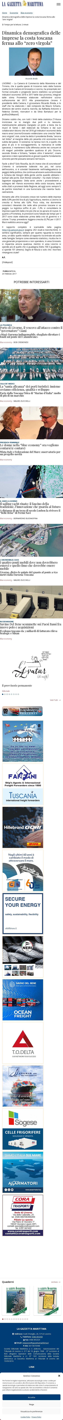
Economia (14, 13)
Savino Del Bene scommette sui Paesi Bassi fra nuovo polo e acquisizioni (30, 625)
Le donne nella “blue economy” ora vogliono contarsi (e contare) (29, 446)
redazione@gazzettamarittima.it (35, 1343)
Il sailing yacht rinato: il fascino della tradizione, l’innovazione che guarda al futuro (30, 505)
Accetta (31, 1397)
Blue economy (27, 13)
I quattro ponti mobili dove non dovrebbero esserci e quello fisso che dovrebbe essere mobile (29, 565)
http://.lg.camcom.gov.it (13, 229)
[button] (59, 1375)
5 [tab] (11, 694)
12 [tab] (27, 1319)
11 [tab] (25, 1319)
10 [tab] (22, 1319)
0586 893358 (37, 1337)
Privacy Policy (36, 1417)
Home (4, 13)
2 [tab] (5, 694)
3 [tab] (7, 694)
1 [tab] (2, 694)
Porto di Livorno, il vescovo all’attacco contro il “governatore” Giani (31, 329)
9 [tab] (20, 1319)
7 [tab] (16, 694)
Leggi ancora (31, 688)
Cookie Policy (25, 1417)
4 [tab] (9, 694)
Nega (31, 1404)
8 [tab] (18, 694)
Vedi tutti (54, 700)
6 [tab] (13, 694)
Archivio (54, 1282)
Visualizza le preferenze (31, 1411)
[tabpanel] (31, 688)
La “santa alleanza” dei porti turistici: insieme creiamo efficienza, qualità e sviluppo (30, 387)
